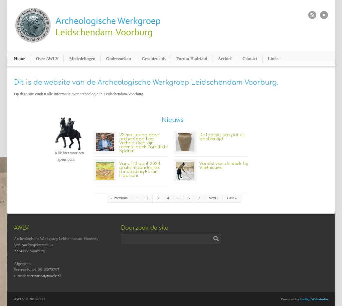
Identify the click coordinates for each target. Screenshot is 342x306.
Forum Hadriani (191, 58)
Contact (249, 58)
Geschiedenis (154, 58)
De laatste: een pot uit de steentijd (222, 137)
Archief (225, 58)
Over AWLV (47, 58)
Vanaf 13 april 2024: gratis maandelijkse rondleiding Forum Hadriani (140, 169)
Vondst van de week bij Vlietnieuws (223, 165)
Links (273, 58)
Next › (213, 198)
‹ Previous (119, 198)
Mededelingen (82, 58)
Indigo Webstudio (314, 299)
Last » (232, 198)
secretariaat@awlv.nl (44, 276)
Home (19, 58)
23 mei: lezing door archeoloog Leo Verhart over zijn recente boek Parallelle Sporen (143, 143)
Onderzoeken (118, 58)
